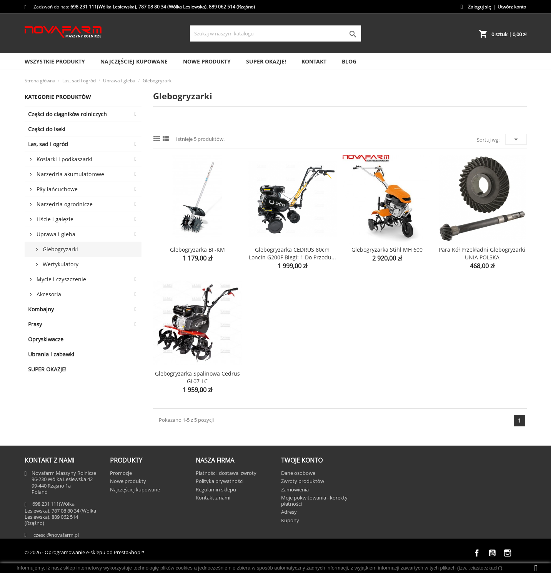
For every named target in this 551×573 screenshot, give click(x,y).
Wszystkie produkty (55, 61)
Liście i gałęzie (55, 219)
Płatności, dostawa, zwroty (226, 472)
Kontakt (313, 61)
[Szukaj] (275, 33)
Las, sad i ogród (48, 144)
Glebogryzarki (60, 249)
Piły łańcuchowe (57, 189)
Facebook (477, 553)
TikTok (523, 553)
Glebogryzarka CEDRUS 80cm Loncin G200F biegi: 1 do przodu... (292, 253)
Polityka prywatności (219, 481)
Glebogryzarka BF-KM (197, 249)
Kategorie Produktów (58, 96)
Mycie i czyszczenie (61, 279)
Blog (349, 61)
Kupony (290, 520)
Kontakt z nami (213, 497)
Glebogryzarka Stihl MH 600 (387, 249)
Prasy (35, 324)
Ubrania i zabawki (51, 354)
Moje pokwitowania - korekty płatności (314, 500)
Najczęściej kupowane (134, 61)
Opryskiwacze (45, 339)
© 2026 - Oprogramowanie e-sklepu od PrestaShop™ (84, 552)
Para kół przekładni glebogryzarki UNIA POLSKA (482, 253)
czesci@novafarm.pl (56, 534)
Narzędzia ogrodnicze (65, 204)
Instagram (508, 553)
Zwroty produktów (302, 481)
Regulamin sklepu (216, 489)
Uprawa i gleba (56, 234)
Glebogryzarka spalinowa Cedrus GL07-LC (197, 377)
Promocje (121, 472)
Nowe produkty (207, 61)
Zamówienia (295, 489)
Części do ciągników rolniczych (67, 114)
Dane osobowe (298, 472)
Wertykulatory (60, 264)
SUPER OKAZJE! (266, 61)
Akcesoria (49, 294)
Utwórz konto (512, 6)
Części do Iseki (46, 129)
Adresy (289, 511)
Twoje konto (302, 460)
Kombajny (41, 309)
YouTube (492, 553)
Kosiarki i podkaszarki (64, 159)
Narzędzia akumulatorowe (70, 174)
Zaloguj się (479, 6)
